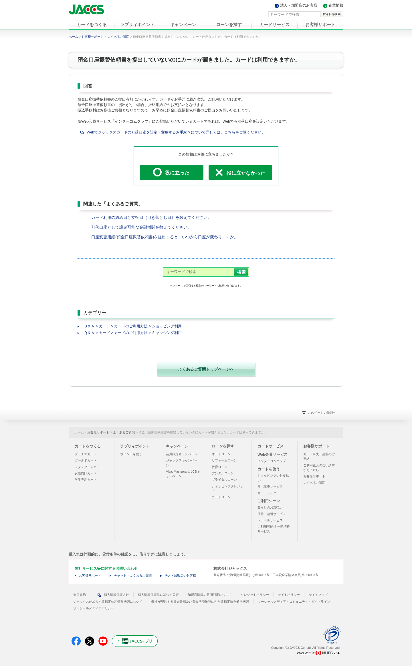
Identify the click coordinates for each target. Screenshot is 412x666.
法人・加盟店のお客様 (298, 5)
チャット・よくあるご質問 (133, 575)
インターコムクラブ (272, 461)
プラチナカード (86, 454)
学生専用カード (86, 479)
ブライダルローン (224, 479)
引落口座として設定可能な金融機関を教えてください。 (141, 227)
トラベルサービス (270, 520)
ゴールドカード (86, 460)
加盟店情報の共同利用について (210, 594)
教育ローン (219, 466)
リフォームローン (224, 460)
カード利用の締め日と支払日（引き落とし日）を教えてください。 (151, 217)
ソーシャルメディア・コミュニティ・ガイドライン (294, 601)
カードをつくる (88, 446)
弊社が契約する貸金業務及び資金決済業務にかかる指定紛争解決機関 (200, 601)
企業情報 (335, 5)
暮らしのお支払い (270, 507)
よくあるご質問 (118, 36)
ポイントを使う (131, 454)
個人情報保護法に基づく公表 (158, 594)
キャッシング (267, 492)
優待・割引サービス (272, 513)
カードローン (221, 497)
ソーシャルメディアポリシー (93, 608)
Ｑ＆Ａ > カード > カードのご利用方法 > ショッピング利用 (133, 326)
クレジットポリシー (255, 594)
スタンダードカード (89, 466)
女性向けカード (86, 473)
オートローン (221, 454)
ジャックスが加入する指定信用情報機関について (107, 601)
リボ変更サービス (270, 486)
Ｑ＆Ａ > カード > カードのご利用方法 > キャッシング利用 (133, 333)
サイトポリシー (289, 594)
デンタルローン (223, 473)
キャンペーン (177, 446)
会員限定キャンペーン (181, 454)
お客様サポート (93, 36)
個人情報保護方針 (112, 594)
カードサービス (271, 446)
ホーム (73, 36)
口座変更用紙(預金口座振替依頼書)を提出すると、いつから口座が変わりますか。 (164, 237)
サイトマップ (318, 594)
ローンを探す (223, 446)
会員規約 (79, 594)
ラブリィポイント (135, 446)
